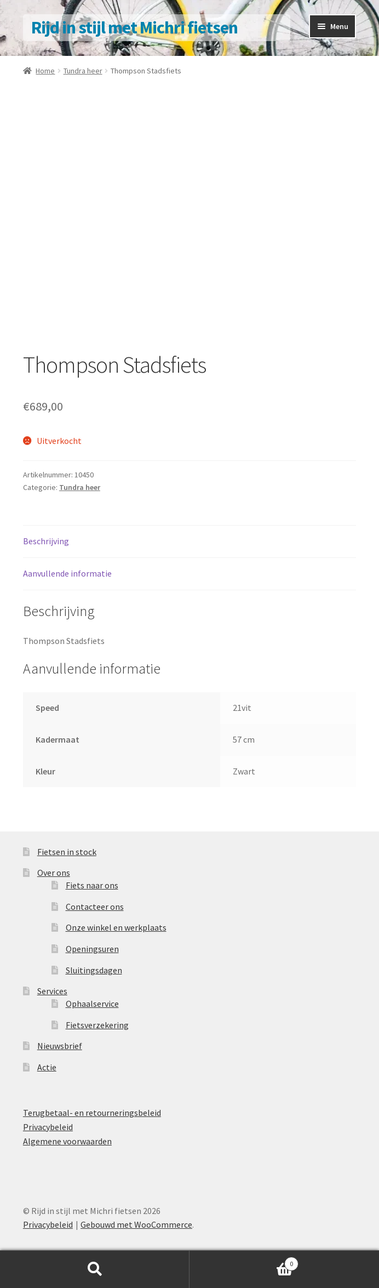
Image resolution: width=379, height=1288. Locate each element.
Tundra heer (83, 71)
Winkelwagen (244, 1261)
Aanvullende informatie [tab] (67, 573)
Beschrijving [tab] (46, 540)
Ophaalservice (92, 1003)
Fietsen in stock (66, 851)
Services (52, 990)
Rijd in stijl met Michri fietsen (134, 27)
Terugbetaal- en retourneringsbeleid (92, 1112)
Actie (46, 1067)
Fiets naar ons (92, 885)
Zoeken (95, 1269)
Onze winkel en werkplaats (116, 927)
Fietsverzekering (97, 1024)
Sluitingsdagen (94, 970)
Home (45, 71)
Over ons (53, 872)
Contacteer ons (95, 906)
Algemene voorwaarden (67, 1141)
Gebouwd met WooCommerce (136, 1224)
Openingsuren (92, 948)
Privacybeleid (48, 1126)
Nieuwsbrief (59, 1045)
